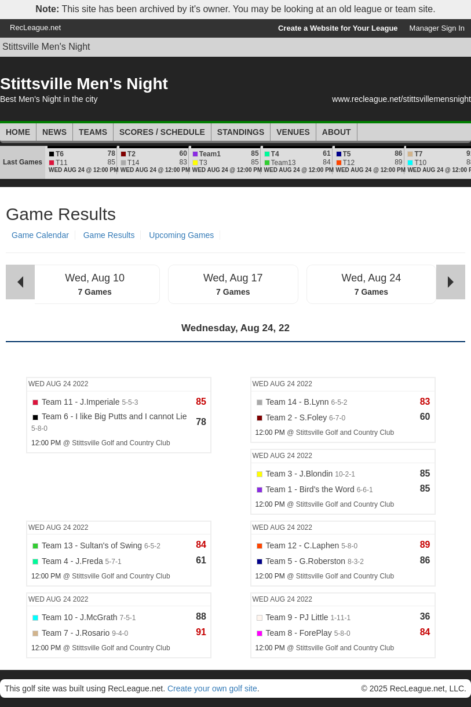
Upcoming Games (181, 235)
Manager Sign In (437, 28)
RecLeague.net (35, 27)
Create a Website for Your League (338, 28)
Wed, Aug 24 (371, 278)
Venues (293, 132)
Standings (240, 132)
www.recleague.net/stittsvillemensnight (401, 99)
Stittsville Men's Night (46, 47)
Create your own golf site (212, 688)
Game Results (109, 235)
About (336, 132)
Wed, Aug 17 (233, 278)
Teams (93, 132)
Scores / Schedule (162, 132)
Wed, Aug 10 (95, 278)
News (54, 132)
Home (18, 132)
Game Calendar (40, 235)
